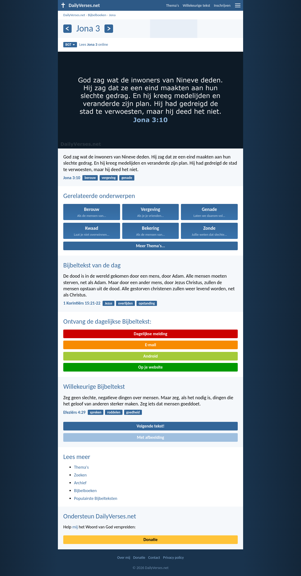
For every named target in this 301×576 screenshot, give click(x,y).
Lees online (93, 44)
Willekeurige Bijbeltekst (94, 386)
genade (126, 178)
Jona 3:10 (71, 177)
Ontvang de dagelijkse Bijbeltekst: (107, 321)
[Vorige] (67, 28)
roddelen (113, 412)
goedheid (133, 412)
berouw (90, 178)
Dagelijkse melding (150, 333)
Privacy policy (173, 557)
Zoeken (80, 475)
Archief (80, 482)
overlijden (125, 303)
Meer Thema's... (150, 245)
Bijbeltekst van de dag (92, 265)
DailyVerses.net (74, 15)
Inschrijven (222, 5)
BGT (70, 45)
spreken (96, 412)
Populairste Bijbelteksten (95, 498)
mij (75, 526)
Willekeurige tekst (196, 5)
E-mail (150, 344)
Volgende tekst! (150, 426)
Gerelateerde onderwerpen (99, 196)
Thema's (172, 5)
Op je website (150, 367)
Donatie (151, 539)
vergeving (109, 178)
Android (150, 356)
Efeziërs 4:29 (74, 412)
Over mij (123, 557)
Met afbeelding (150, 437)
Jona (112, 15)
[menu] (237, 7)
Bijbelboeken (97, 15)
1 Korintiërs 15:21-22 (81, 303)
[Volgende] (108, 28)
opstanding (147, 303)
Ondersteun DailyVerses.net (99, 516)
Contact (154, 557)
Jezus (108, 303)
